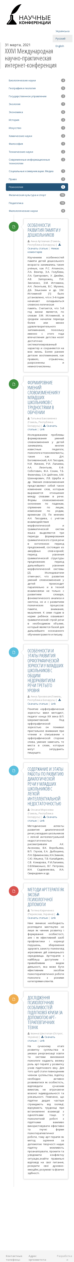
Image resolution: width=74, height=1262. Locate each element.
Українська (62, 31)
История (37, 120)
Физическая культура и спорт (37, 195)
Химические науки (37, 136)
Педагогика (37, 203)
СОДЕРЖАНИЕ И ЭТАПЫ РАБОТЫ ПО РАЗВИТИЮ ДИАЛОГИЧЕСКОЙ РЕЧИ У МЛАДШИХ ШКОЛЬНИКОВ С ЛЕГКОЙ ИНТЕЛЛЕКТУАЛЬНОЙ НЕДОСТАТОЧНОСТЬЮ (46, 786)
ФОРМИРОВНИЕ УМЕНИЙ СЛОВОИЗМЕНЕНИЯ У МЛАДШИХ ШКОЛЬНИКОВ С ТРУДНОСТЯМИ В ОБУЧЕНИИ (44, 397)
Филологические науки (37, 211)
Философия (37, 144)
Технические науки (37, 152)
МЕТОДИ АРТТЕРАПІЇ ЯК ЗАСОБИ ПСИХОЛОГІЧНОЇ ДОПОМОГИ (46, 896)
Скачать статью (44, 246)
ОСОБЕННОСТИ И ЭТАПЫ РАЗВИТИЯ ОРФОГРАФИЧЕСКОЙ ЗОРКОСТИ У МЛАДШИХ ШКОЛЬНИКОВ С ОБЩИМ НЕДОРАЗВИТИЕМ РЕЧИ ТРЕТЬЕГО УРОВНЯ (45, 670)
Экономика (37, 112)
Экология (37, 104)
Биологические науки (37, 80)
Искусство (37, 128)
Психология (37, 187)
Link (42, 429)
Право (37, 179)
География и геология (37, 88)
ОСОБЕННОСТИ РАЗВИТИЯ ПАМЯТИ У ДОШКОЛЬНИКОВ (44, 230)
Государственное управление (37, 96)
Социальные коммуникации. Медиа (37, 171)
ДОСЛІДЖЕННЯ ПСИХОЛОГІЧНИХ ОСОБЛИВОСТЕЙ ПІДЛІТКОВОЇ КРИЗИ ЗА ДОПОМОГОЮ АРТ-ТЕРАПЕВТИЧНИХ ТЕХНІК (45, 1012)
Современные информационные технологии (37, 161)
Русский (60, 38)
